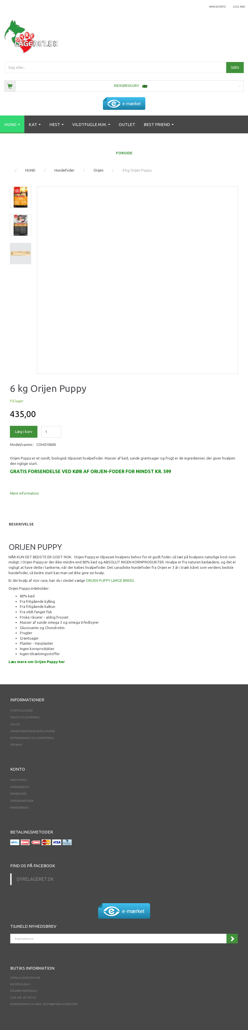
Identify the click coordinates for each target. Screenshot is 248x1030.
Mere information (24, 493)
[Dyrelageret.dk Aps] (32, 35)
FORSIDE (124, 153)
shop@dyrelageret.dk (60, 1004)
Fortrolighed (21, 710)
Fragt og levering (25, 717)
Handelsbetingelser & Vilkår (32, 731)
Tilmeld (232, 938)
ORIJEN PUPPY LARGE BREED (110, 580)
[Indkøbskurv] (124, 86)
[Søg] (235, 67)
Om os (15, 724)
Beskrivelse (21, 524)
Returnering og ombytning (32, 738)
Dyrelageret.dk (35, 879)
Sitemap (16, 744)
